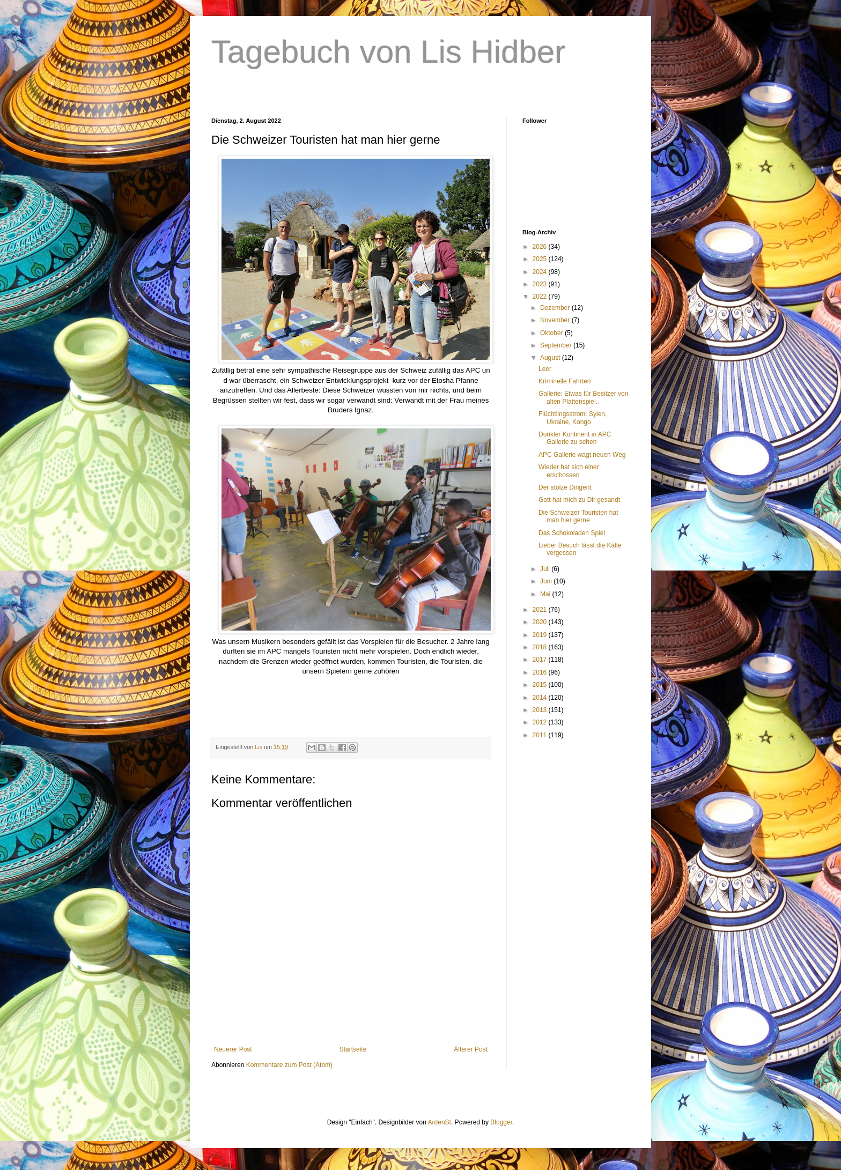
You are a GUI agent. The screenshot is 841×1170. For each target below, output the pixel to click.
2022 (541, 296)
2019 (541, 635)
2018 (541, 647)
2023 (541, 284)
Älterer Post (471, 1049)
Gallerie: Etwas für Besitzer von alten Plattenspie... (583, 397)
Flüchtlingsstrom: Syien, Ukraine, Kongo (572, 417)
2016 (541, 672)
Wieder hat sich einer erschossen (568, 470)
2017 (541, 659)
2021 (541, 609)
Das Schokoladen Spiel (571, 533)
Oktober (552, 333)
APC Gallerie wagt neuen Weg (582, 454)
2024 (541, 272)
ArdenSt (439, 1122)
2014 (541, 697)
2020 (541, 622)
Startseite (353, 1049)
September (556, 345)
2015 (541, 684)
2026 (541, 246)
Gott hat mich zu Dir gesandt (579, 499)
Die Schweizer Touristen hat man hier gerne (578, 516)
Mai (546, 594)
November (556, 320)
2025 (541, 259)
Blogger (501, 1122)
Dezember (556, 308)
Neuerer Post (233, 1049)
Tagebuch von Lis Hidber (388, 52)
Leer (544, 369)
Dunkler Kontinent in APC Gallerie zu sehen (574, 438)
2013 (541, 710)
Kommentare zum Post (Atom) (289, 1065)
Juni (547, 581)
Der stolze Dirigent (565, 487)
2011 (541, 735)
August (551, 357)
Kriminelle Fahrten (564, 381)
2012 (541, 722)
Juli (545, 569)
